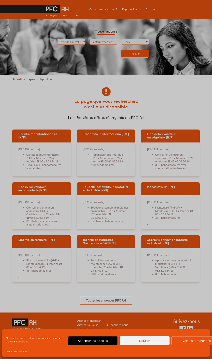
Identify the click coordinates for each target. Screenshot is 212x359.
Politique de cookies (17, 351)
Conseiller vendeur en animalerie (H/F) (32, 188)
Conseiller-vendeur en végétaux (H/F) (161, 135)
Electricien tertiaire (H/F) (36, 240)
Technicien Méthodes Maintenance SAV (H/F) (99, 241)
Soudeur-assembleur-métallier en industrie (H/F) (105, 188)
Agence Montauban (89, 320)
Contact (151, 9)
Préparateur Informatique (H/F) (106, 134)
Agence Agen (85, 329)
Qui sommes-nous (117, 324)
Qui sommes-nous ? (103, 9)
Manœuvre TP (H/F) (161, 187)
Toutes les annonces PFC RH (106, 300)
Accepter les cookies (93, 341)
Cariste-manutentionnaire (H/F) (37, 135)
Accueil (17, 79)
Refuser (144, 341)
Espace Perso (131, 9)
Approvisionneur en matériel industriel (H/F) (167, 241)
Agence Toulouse (87, 324)
